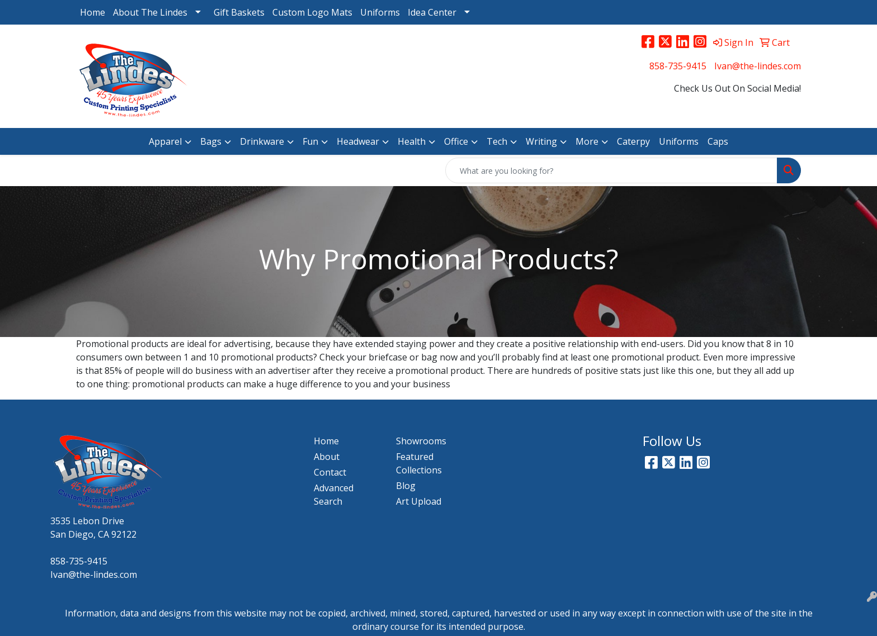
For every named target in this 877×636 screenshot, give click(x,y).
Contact (330, 472)
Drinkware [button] (262, 141)
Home (92, 12)
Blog (406, 486)
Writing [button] (541, 141)
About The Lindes (150, 12)
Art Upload (418, 501)
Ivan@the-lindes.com (757, 66)
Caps (718, 141)
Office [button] (456, 141)
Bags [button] (210, 141)
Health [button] (412, 141)
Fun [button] (310, 141)
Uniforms (380, 12)
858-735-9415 (677, 66)
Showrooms (421, 441)
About (327, 456)
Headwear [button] (358, 141)
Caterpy (633, 141)
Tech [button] (497, 141)
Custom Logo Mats (312, 12)
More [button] (587, 141)
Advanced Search (333, 494)
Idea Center (432, 12)
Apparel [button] (165, 141)
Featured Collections (419, 463)
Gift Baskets (239, 12)
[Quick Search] (611, 170)
